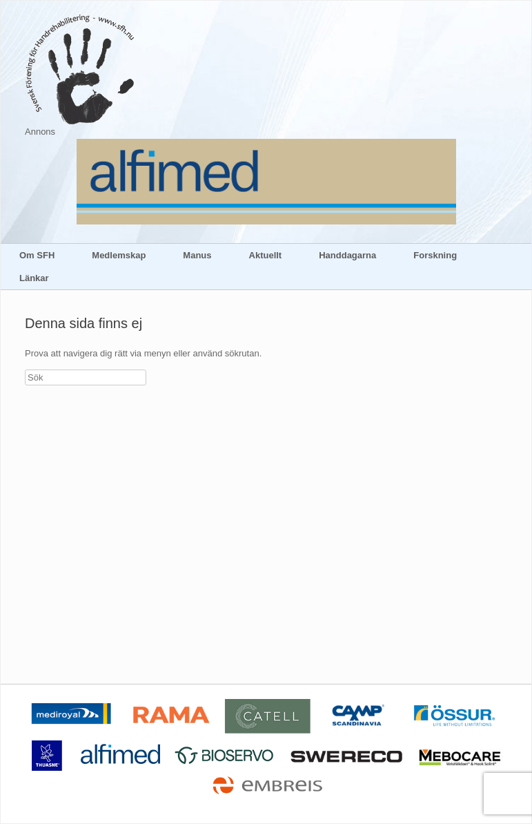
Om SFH (37, 255)
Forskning (435, 255)
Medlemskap (119, 255)
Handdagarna (347, 255)
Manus (197, 255)
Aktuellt (265, 255)
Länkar (34, 278)
